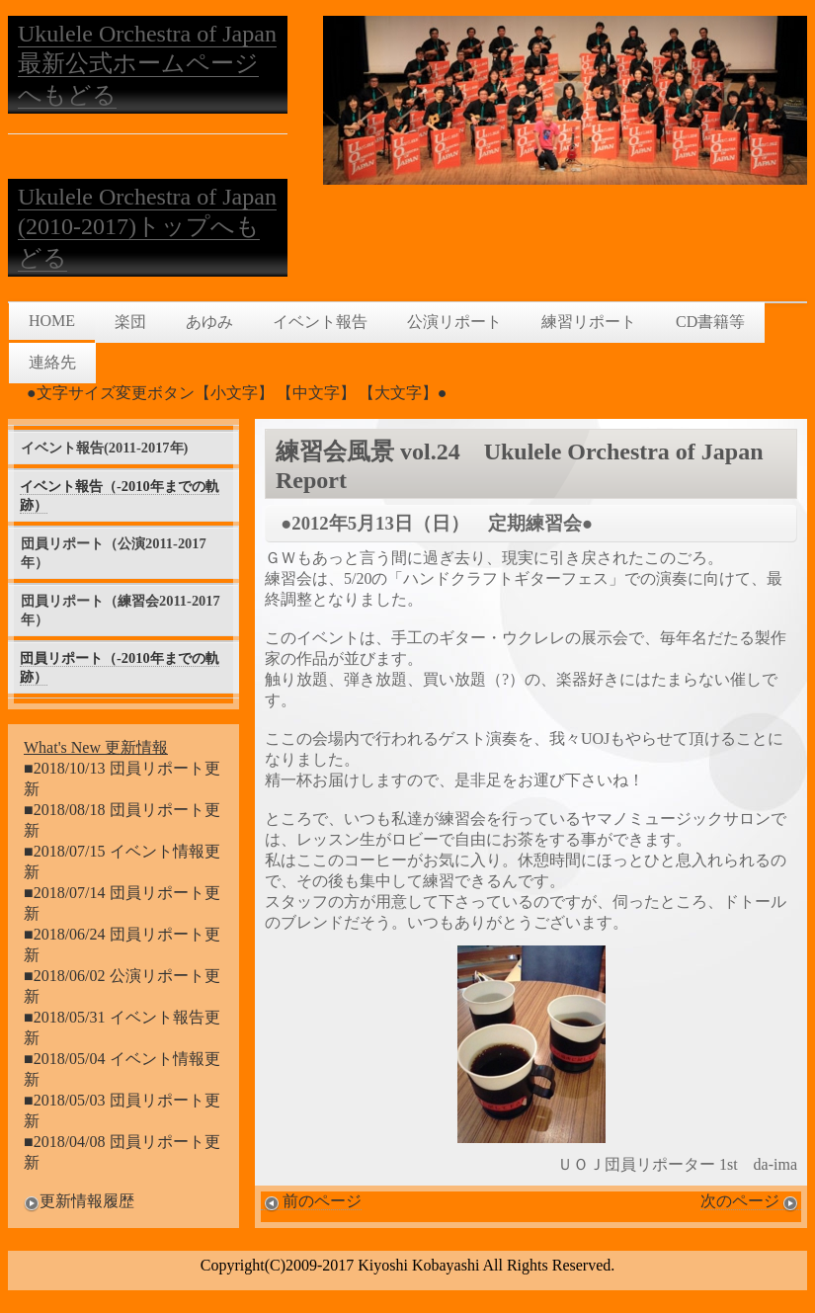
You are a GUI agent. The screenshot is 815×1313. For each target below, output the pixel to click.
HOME (52, 320)
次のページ (750, 1201)
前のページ (311, 1201)
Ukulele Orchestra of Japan (147, 33)
